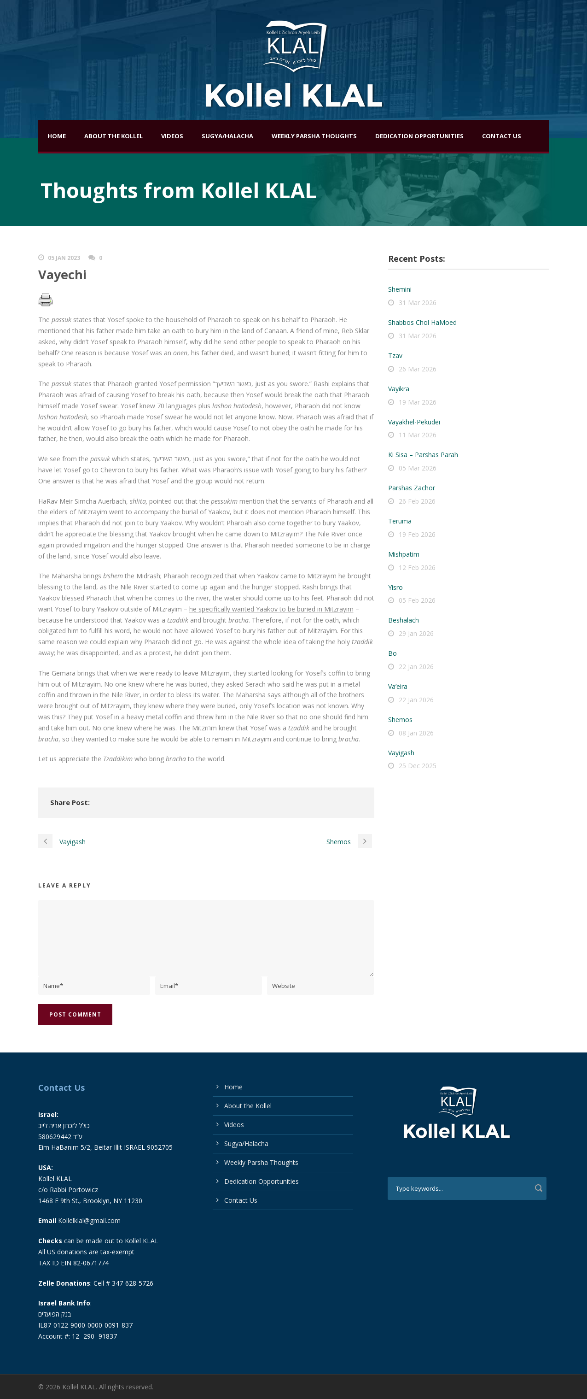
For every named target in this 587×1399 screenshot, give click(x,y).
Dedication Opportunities (419, 136)
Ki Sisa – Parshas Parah (423, 454)
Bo (392, 653)
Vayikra (398, 388)
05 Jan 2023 (64, 258)
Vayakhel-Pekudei (414, 421)
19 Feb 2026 (417, 534)
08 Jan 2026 (416, 733)
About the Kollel (113, 136)
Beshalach (403, 620)
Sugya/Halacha (227, 136)
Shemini (400, 289)
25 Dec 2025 (417, 765)
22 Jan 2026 (416, 666)
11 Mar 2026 (417, 434)
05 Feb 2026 (417, 600)
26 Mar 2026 (417, 368)
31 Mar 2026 (417, 302)
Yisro (395, 587)
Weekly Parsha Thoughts (314, 136)
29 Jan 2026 (416, 633)
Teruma (400, 521)
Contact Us (501, 136)
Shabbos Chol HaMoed (422, 322)
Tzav (395, 355)
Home (56, 136)
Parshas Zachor (411, 487)
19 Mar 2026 (417, 402)
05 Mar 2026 (417, 468)
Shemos (400, 719)
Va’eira (397, 686)
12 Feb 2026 (417, 567)
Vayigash (401, 752)
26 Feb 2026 (417, 501)
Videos (172, 136)
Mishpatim (403, 554)
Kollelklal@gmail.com (89, 1220)
